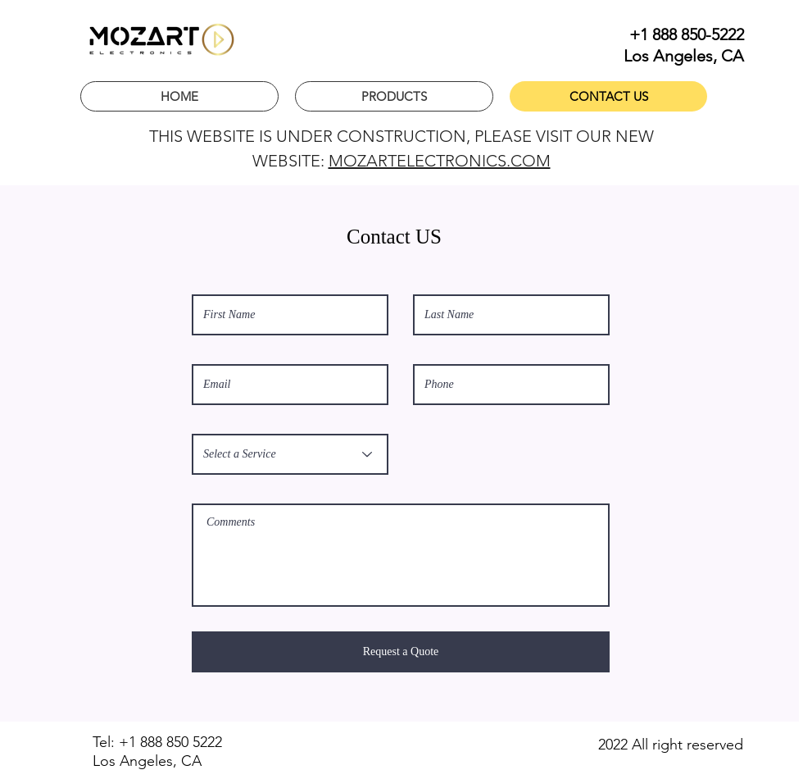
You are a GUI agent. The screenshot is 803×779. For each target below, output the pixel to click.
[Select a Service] (290, 454)
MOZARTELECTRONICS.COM (440, 161)
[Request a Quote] (401, 651)
